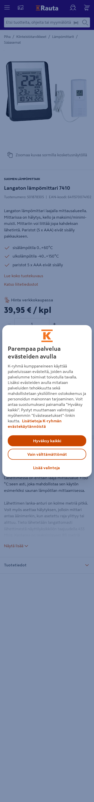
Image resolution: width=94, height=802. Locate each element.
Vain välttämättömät (47, 454)
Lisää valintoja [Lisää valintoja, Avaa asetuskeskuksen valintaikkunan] (46, 468)
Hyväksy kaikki (47, 441)
